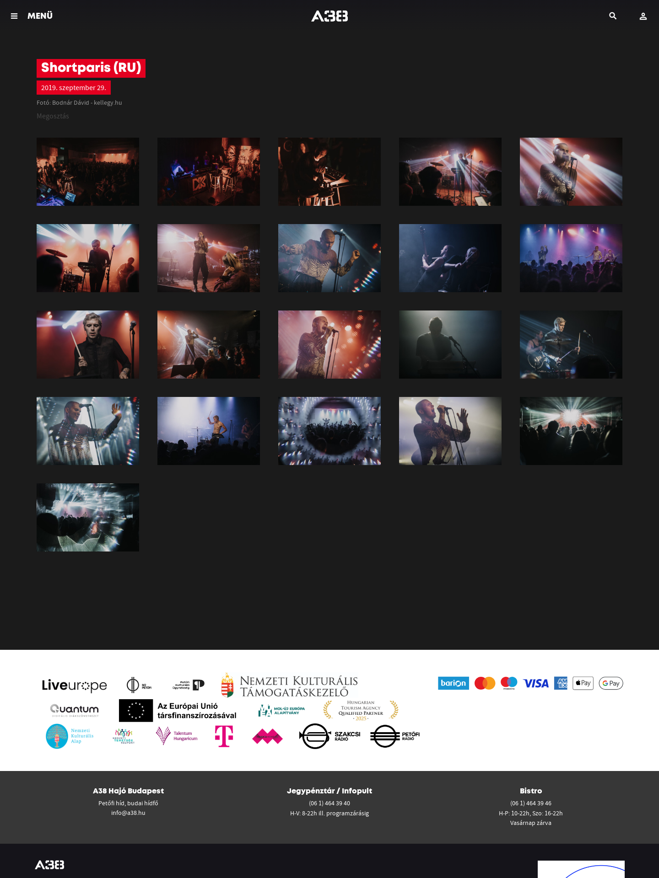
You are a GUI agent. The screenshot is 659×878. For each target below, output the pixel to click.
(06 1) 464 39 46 (530, 803)
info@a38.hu (128, 812)
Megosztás (53, 115)
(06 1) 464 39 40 (329, 803)
